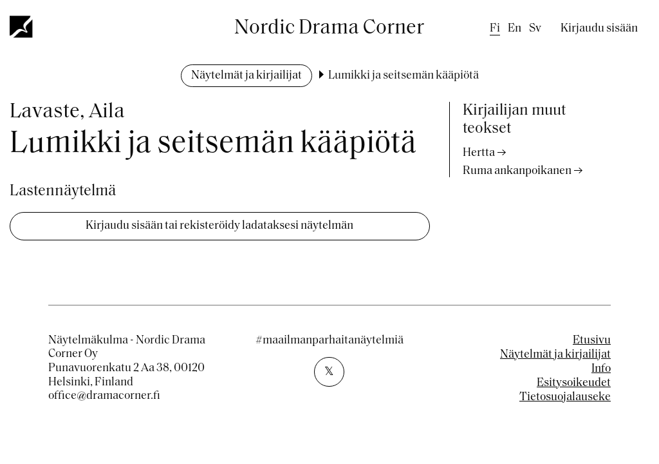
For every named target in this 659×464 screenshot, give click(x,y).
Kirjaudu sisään (599, 29)
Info (601, 369)
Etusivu (592, 340)
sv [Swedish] (535, 29)
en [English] (514, 29)
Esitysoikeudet (574, 383)
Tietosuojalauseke (565, 397)
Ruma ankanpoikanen (517, 171)
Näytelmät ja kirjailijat (246, 76)
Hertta (479, 153)
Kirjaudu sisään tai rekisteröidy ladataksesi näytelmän (219, 226)
